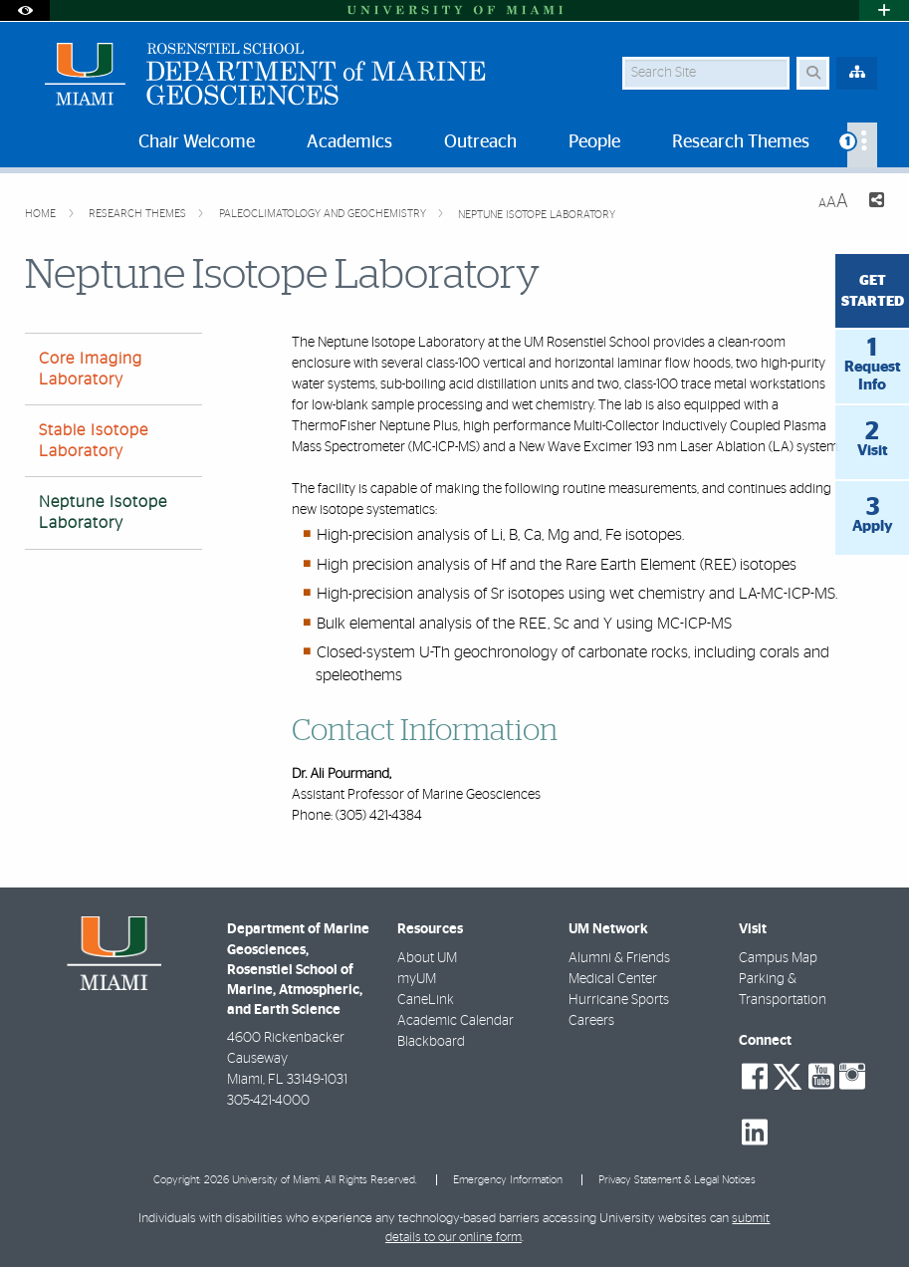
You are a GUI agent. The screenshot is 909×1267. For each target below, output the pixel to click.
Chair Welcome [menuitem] (196, 142)
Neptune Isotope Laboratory (536, 214)
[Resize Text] (833, 201)
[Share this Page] (874, 202)
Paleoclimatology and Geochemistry (324, 213)
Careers (591, 1021)
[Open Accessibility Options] (25, 10)
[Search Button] (812, 73)
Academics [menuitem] (349, 142)
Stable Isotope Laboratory (93, 440)
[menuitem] (862, 145)
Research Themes (139, 213)
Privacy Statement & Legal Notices (677, 1179)
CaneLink (425, 1000)
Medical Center (612, 979)
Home (42, 213)
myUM (416, 979)
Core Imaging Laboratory (90, 369)
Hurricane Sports (618, 1000)
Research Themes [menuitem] (740, 142)
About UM (427, 958)
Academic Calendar (455, 1021)
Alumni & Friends (619, 958)
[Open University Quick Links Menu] (884, 10)
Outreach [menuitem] (480, 142)
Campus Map (778, 958)
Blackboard (431, 1042)
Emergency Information (508, 1179)
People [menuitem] (594, 142)
